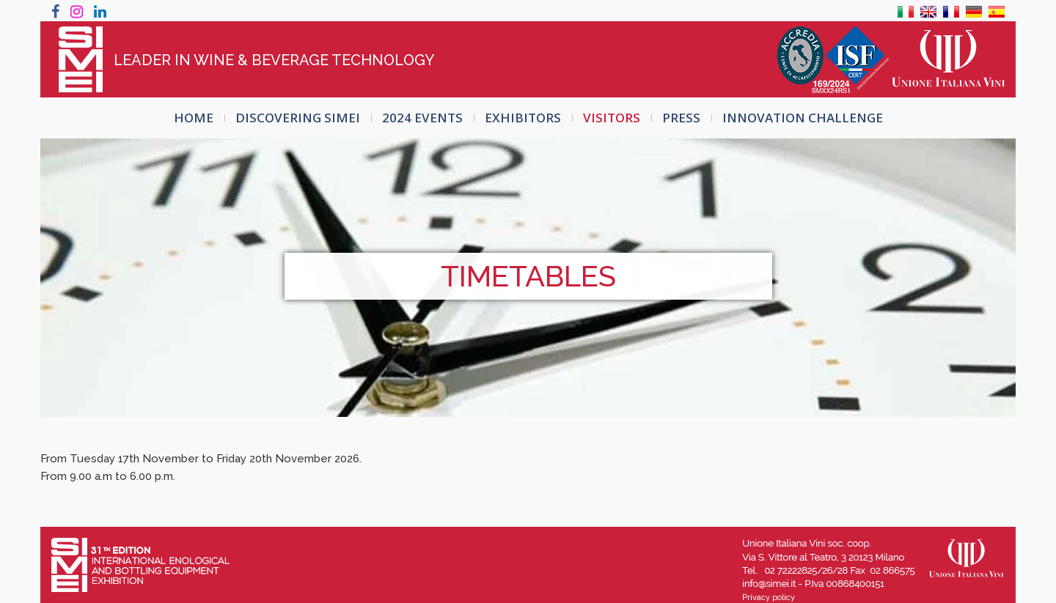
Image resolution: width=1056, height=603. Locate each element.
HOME (193, 117)
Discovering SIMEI (297, 117)
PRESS (681, 117)
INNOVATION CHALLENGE (802, 117)
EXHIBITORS (523, 117)
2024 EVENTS (422, 117)
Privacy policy (768, 597)
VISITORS (611, 117)
